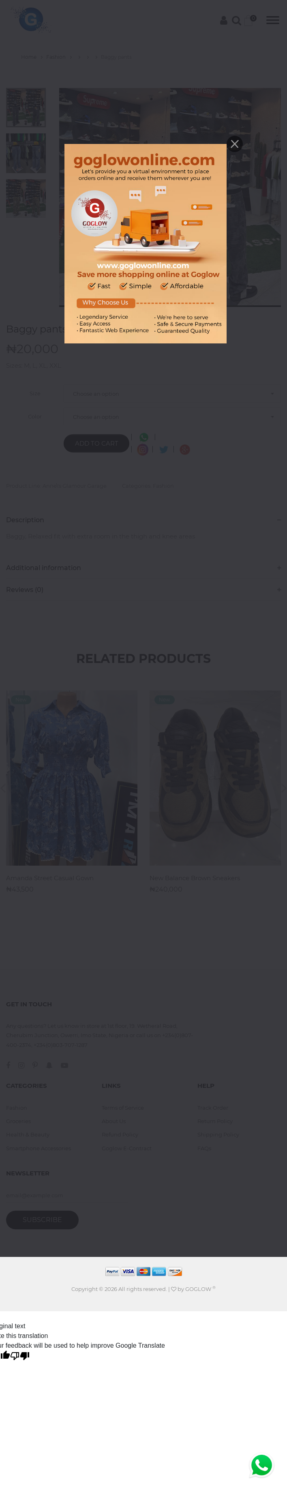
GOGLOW (200, 1289)
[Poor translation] (20, 1357)
